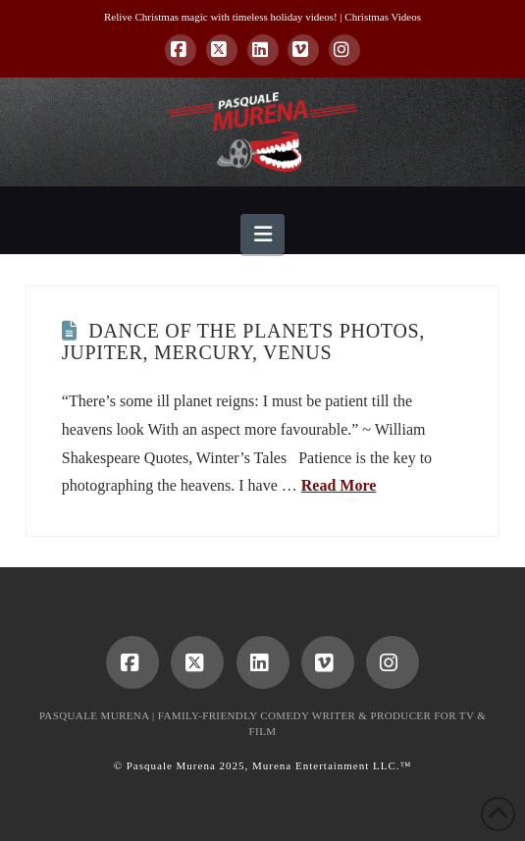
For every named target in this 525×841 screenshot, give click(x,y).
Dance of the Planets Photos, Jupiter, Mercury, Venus (243, 341)
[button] (262, 234)
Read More (339, 485)
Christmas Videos (382, 17)
